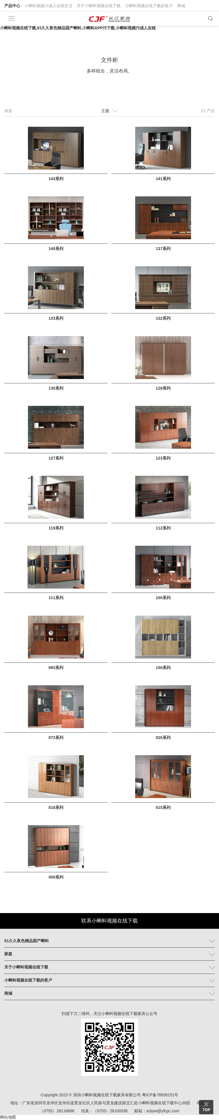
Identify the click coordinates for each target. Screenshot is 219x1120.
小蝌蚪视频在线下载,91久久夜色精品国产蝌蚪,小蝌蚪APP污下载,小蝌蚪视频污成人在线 (78, 28)
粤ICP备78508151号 (160, 1095)
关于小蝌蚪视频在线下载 (99, 5)
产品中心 (12, 5)
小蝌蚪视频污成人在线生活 (48, 5)
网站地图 (8, 1117)
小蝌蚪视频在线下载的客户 (149, 5)
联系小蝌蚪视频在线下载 (109, 921)
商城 (181, 5)
